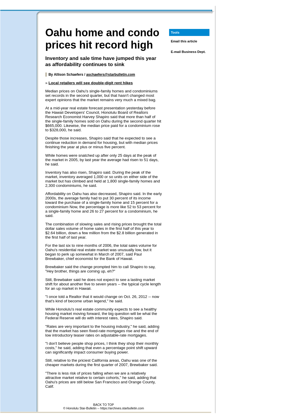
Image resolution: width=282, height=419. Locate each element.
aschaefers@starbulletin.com (110, 75)
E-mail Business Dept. (188, 52)
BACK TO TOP (103, 404)
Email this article (184, 41)
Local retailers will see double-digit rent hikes (91, 83)
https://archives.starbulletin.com (122, 408)
